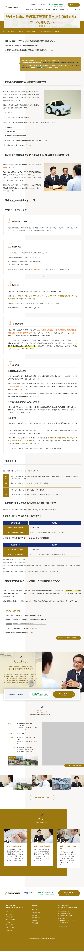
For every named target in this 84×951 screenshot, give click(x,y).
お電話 (39, 68)
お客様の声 (54, 9)
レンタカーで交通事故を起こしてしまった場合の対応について (21, 628)
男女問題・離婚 (36, 917)
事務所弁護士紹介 (30, 9)
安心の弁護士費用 (46, 9)
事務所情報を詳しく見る (42, 797)
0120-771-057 (21, 733)
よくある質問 (61, 9)
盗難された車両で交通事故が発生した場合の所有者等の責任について (23, 615)
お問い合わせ (77, 9)
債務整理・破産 (36, 912)
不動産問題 (35, 923)
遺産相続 (34, 915)
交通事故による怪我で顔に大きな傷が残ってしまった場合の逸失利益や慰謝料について (27, 619)
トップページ (9, 911)
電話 (30, 228)
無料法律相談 (38, 9)
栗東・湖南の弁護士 (8, 31)
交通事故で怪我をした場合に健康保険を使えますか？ (19, 632)
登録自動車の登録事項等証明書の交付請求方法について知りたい (29, 624)
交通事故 (21, 31)
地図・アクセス (69, 9)
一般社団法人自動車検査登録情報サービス (20, 105)
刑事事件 (34, 920)
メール (44, 68)
